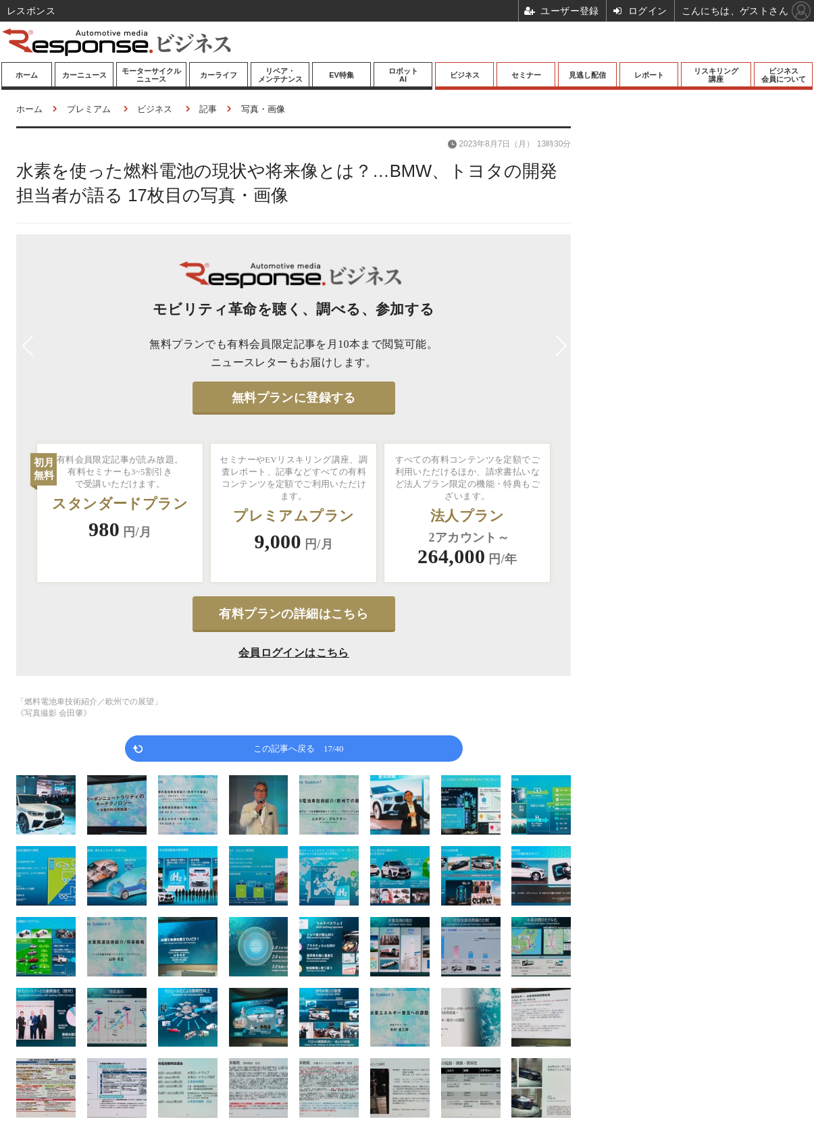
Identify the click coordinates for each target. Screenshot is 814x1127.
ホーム (27, 75)
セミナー (526, 75)
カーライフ (218, 75)
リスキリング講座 (716, 75)
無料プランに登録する (294, 397)
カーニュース (84, 75)
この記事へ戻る (298, 747)
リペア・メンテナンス (280, 75)
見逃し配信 (587, 75)
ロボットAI (403, 75)
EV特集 (341, 75)
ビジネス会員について (783, 75)
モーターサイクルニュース (151, 75)
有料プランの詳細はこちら (293, 614)
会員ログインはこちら (293, 652)
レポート (649, 75)
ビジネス (465, 75)
